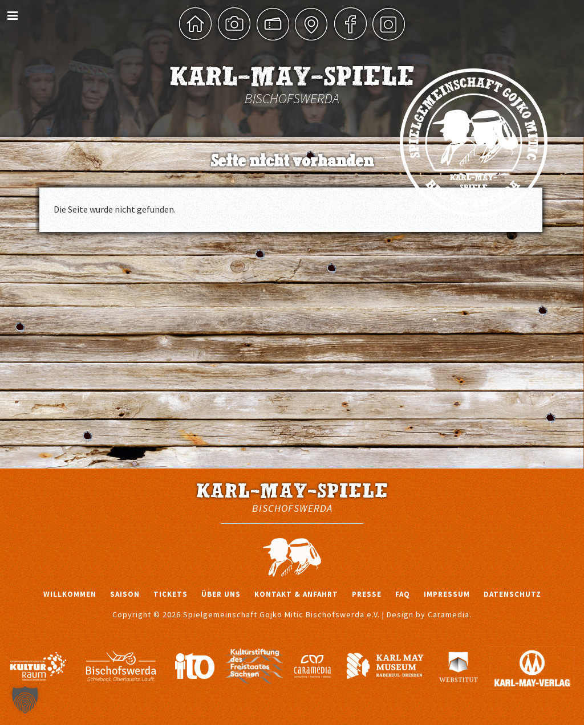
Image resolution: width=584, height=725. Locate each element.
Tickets (170, 594)
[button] (25, 700)
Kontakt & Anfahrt (296, 594)
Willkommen (69, 594)
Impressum (447, 594)
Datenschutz (512, 594)
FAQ (402, 594)
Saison (125, 594)
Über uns (221, 594)
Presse (367, 594)
